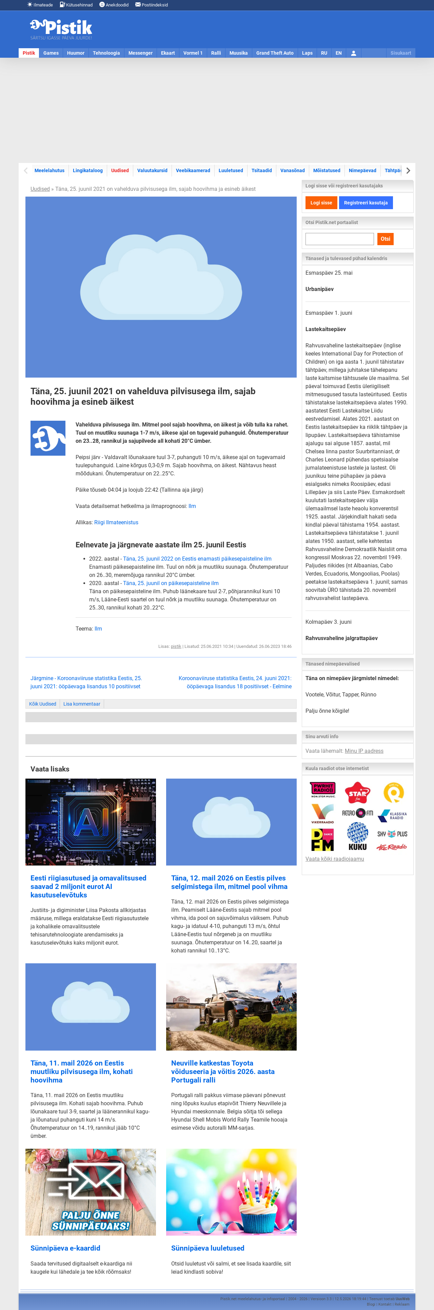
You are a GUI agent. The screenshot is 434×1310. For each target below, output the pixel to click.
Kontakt (385, 1304)
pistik (176, 646)
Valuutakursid (152, 170)
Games (51, 53)
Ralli (216, 53)
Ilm (192, 506)
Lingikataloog (88, 170)
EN (339, 53)
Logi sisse (321, 202)
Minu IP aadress (364, 751)
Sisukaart (401, 53)
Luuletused (231, 170)
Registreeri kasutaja (366, 202)
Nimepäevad (362, 170)
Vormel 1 (193, 53)
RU (324, 53)
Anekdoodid (114, 4)
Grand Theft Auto (275, 53)
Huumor (75, 53)
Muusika (239, 53)
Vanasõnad (292, 170)
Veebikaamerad (193, 170)
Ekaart (168, 53)
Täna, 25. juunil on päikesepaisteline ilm (171, 583)
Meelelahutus (49, 170)
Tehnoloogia (106, 53)
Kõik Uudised (42, 704)
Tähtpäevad (398, 170)
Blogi (371, 1304)
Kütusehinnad (76, 4)
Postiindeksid (151, 4)
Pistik (29, 53)
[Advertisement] (217, 110)
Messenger (141, 53)
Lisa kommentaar (81, 704)
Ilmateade (40, 4)
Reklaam (402, 1304)
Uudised (120, 170)
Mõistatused (326, 170)
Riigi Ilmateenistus (116, 522)
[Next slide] (408, 171)
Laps (307, 53)
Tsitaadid (262, 170)
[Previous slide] (26, 171)
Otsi (385, 239)
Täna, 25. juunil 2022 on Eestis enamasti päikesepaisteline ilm (197, 559)
